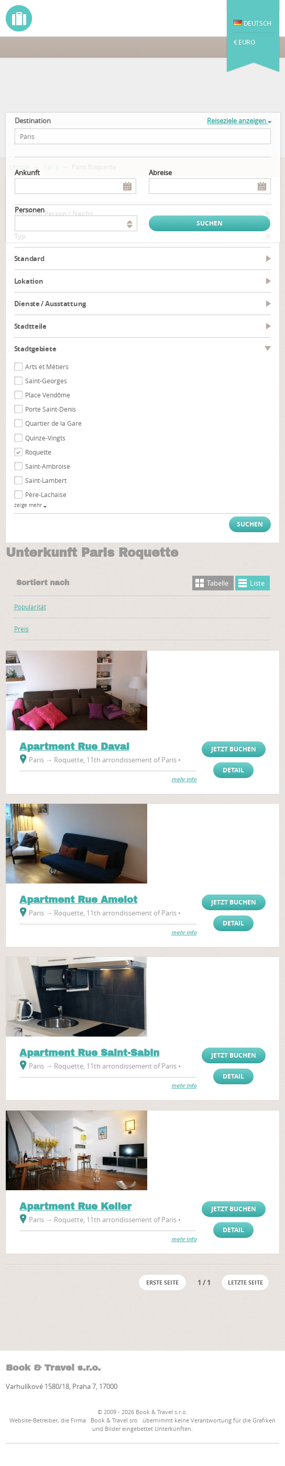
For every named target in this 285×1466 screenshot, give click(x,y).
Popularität (30, 606)
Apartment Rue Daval (74, 746)
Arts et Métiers (47, 366)
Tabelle (217, 583)
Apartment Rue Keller (75, 1206)
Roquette (38, 452)
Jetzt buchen (233, 749)
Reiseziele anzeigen (239, 120)
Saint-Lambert (46, 480)
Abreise (160, 172)
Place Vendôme (47, 395)
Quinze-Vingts (45, 438)
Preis (21, 628)
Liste (257, 583)
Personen (30, 209)
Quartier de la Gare (53, 423)
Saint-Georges (46, 380)
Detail (233, 770)
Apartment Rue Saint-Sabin (89, 1053)
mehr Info (183, 779)
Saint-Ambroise (47, 466)
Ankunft (27, 172)
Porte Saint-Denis (50, 409)
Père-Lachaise (46, 494)
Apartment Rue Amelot (78, 899)
